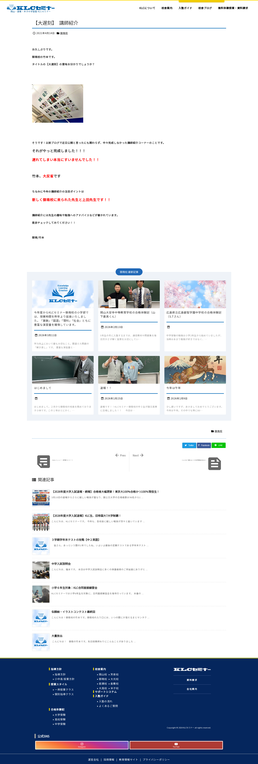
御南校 (64, 33)
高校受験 (60, 719)
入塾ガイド (102, 696)
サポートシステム (106, 691)
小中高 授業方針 (65, 679)
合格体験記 (57, 709)
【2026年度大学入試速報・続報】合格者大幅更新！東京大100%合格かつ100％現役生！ (105, 492)
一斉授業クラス (64, 689)
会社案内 (192, 689)
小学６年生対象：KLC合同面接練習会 (74, 588)
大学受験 (60, 714)
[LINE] (219, 445)
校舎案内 (100, 669)
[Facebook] (204, 445)
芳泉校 (114, 674)
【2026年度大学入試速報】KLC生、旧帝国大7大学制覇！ (86, 516)
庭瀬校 (103, 683)
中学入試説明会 (61, 564)
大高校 (103, 688)
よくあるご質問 (108, 706)
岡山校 (103, 674)
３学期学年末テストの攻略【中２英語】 (76, 540)
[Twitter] (189, 445)
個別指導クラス (64, 694)
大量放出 (56, 636)
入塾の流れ (106, 701)
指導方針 (56, 669)
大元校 (114, 679)
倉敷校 (114, 683)
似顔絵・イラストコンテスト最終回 (73, 612)
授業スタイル (59, 684)
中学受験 (60, 724)
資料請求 (192, 680)
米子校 (114, 688)
